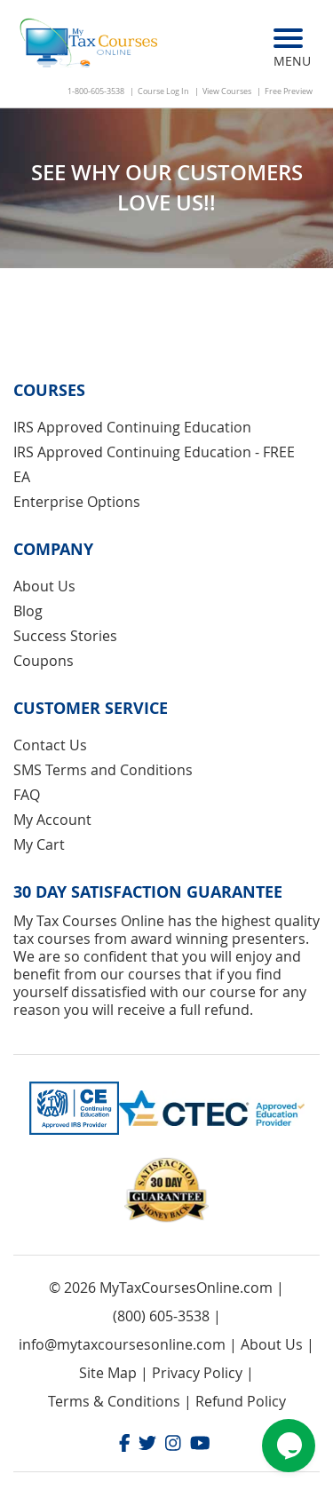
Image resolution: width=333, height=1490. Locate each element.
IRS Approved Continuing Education (132, 427)
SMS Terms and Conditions (103, 770)
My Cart (39, 844)
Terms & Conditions (114, 1401)
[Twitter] (147, 1445)
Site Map (108, 1373)
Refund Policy (240, 1401)
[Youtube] (200, 1445)
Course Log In (163, 91)
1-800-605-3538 (95, 91)
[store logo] (90, 45)
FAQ (26, 794)
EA (21, 477)
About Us (44, 586)
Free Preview (289, 91)
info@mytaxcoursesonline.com (122, 1344)
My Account (52, 819)
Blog (28, 611)
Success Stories (65, 636)
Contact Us (50, 745)
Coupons (43, 660)
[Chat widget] (288, 1445)
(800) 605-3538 (161, 1316)
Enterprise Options (76, 501)
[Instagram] (173, 1445)
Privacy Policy (197, 1373)
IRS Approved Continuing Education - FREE (154, 452)
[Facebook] (125, 1445)
